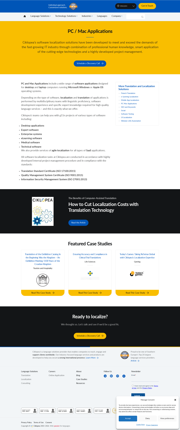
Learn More (91, 356)
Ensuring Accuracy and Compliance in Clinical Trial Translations (90, 255)
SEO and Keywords (129, 107)
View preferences (167, 418)
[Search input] (134, 16)
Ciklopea (34, 6)
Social (123, 110)
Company (116, 16)
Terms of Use (39, 421)
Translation (25, 374)
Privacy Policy (26, 421)
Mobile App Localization (131, 100)
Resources (80, 382)
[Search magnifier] (142, 18)
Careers (52, 370)
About (78, 370)
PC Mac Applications (130, 103)
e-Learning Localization (131, 96)
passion (56, 425)
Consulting (25, 382)
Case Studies (81, 378)
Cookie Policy (140, 424)
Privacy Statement (152, 425)
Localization (26, 378)
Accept (128, 418)
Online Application (56, 374)
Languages (102, 16)
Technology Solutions (65, 16)
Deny (147, 418)
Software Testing (128, 114)
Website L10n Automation (132, 120)
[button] (175, 400)
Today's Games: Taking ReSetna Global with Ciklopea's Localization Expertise (137, 257)
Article (133, 359)
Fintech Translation (129, 93)
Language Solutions (40, 16)
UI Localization (127, 117)
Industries (86, 16)
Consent (48, 421)
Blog (78, 374)
